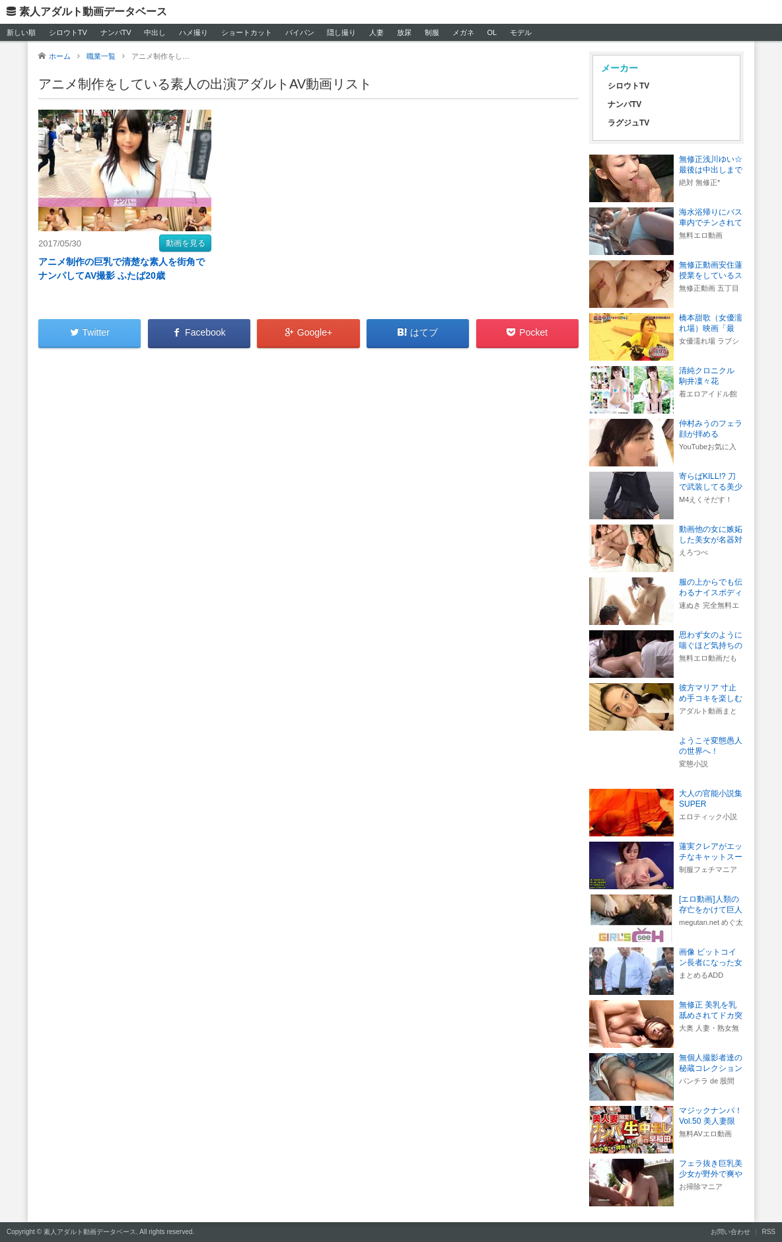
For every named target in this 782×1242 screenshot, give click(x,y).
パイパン (299, 32)
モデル (521, 32)
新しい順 (21, 32)
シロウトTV (68, 32)
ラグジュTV (628, 123)
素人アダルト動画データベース (93, 11)
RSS (768, 1231)
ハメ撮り (193, 32)
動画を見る (185, 243)
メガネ (463, 32)
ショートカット (246, 32)
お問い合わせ (730, 1231)
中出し (155, 32)
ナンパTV (115, 32)
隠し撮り (341, 32)
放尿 (404, 32)
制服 (432, 32)
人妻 (376, 32)
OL (492, 32)
